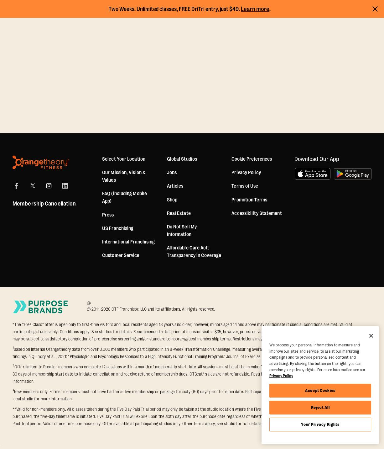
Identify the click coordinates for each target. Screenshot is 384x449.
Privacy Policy (246, 172)
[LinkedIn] (65, 186)
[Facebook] (16, 186)
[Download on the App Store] (312, 174)
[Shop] (172, 200)
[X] (32, 186)
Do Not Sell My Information (182, 230)
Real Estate (179, 213)
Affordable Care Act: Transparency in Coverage (194, 251)
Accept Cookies (320, 390)
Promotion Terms (249, 200)
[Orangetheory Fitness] (41, 162)
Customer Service (121, 255)
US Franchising (117, 228)
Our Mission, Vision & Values (124, 176)
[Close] (371, 336)
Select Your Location (123, 159)
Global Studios (182, 159)
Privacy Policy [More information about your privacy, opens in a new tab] (281, 375)
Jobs (172, 172)
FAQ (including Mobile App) (124, 197)
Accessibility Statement (256, 213)
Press (108, 215)
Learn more (255, 9)
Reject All (320, 407)
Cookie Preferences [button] (251, 159)
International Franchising (128, 242)
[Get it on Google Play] (352, 174)
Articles (175, 186)
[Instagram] (49, 186)
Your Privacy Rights (320, 424)
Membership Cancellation (44, 203)
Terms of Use (244, 186)
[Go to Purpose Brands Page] (41, 307)
